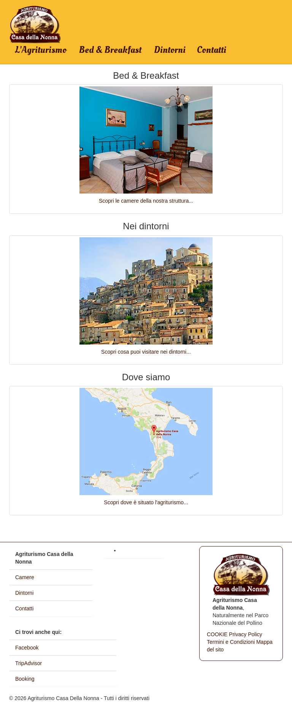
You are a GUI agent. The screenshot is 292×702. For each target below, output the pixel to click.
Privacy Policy (245, 634)
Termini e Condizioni (231, 642)
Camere (24, 577)
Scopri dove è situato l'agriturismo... (146, 502)
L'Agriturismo (41, 49)
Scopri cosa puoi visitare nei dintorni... (146, 352)
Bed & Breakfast (110, 49)
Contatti (211, 49)
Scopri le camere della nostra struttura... (146, 201)
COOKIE (217, 634)
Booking (25, 679)
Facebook (26, 648)
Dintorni (170, 49)
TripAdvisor (28, 663)
